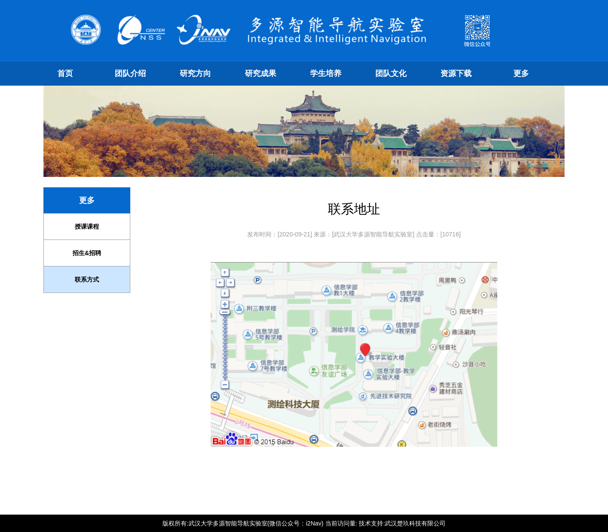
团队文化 (390, 73)
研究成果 (260, 73)
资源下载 (456, 73)
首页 (65, 73)
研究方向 (195, 73)
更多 (521, 73)
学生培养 (325, 73)
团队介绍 (130, 73)
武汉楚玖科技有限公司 (415, 523)
